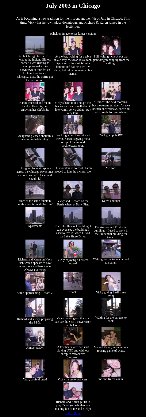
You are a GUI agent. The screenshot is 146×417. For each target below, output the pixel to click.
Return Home (73, 413)
